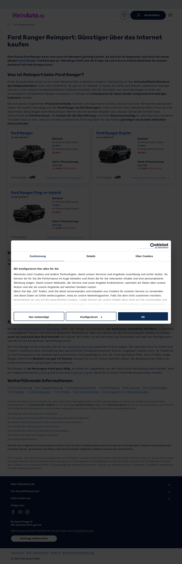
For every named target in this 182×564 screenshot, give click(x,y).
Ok (143, 316)
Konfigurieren (91, 316)
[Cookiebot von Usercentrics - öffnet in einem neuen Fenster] (152, 246)
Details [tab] (91, 256)
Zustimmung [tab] (38, 256)
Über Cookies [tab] (144, 256)
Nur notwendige (39, 316)
